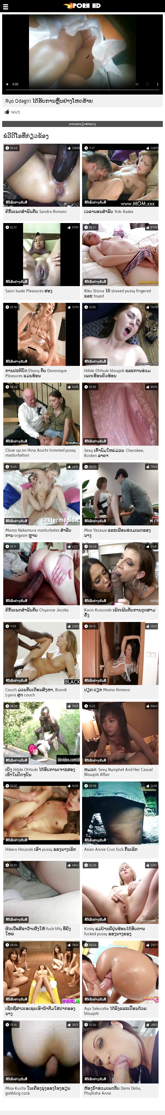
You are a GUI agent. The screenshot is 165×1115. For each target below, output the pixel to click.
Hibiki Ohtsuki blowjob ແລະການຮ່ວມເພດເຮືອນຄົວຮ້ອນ (117, 373)
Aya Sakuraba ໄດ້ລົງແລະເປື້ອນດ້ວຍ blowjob (115, 1011)
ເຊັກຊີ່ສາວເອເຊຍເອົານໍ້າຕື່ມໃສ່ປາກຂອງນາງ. (40, 1011)
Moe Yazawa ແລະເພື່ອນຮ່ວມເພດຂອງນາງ (117, 533)
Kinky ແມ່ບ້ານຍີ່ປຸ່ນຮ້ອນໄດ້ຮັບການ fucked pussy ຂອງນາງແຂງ (114, 931)
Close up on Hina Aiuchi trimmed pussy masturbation (40, 453)
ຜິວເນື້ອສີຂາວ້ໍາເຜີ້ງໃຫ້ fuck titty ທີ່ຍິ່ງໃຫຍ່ (38, 931)
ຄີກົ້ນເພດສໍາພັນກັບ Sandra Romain (36, 211)
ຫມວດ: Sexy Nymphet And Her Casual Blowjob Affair (118, 772)
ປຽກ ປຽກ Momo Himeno (107, 689)
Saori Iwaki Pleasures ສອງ (28, 290)
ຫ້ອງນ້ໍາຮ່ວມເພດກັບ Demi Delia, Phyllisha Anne (112, 1091)
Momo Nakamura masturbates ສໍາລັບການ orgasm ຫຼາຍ (38, 533)
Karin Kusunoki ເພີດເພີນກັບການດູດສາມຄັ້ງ (119, 613)
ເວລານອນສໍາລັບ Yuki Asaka (108, 211)
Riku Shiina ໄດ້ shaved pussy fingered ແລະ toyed (117, 293)
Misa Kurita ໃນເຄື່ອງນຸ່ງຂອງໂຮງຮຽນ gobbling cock (37, 1091)
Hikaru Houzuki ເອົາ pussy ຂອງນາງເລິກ (40, 849)
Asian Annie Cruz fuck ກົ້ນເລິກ (111, 849)
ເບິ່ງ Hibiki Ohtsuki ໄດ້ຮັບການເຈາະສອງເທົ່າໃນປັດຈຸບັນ (40, 772)
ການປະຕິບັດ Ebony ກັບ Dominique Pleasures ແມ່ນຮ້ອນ (36, 373)
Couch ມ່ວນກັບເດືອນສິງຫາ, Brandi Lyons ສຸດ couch (36, 692)
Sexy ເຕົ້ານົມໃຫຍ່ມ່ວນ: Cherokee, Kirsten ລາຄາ (114, 453)
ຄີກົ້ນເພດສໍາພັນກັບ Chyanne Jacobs (37, 610)
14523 (15, 112)
